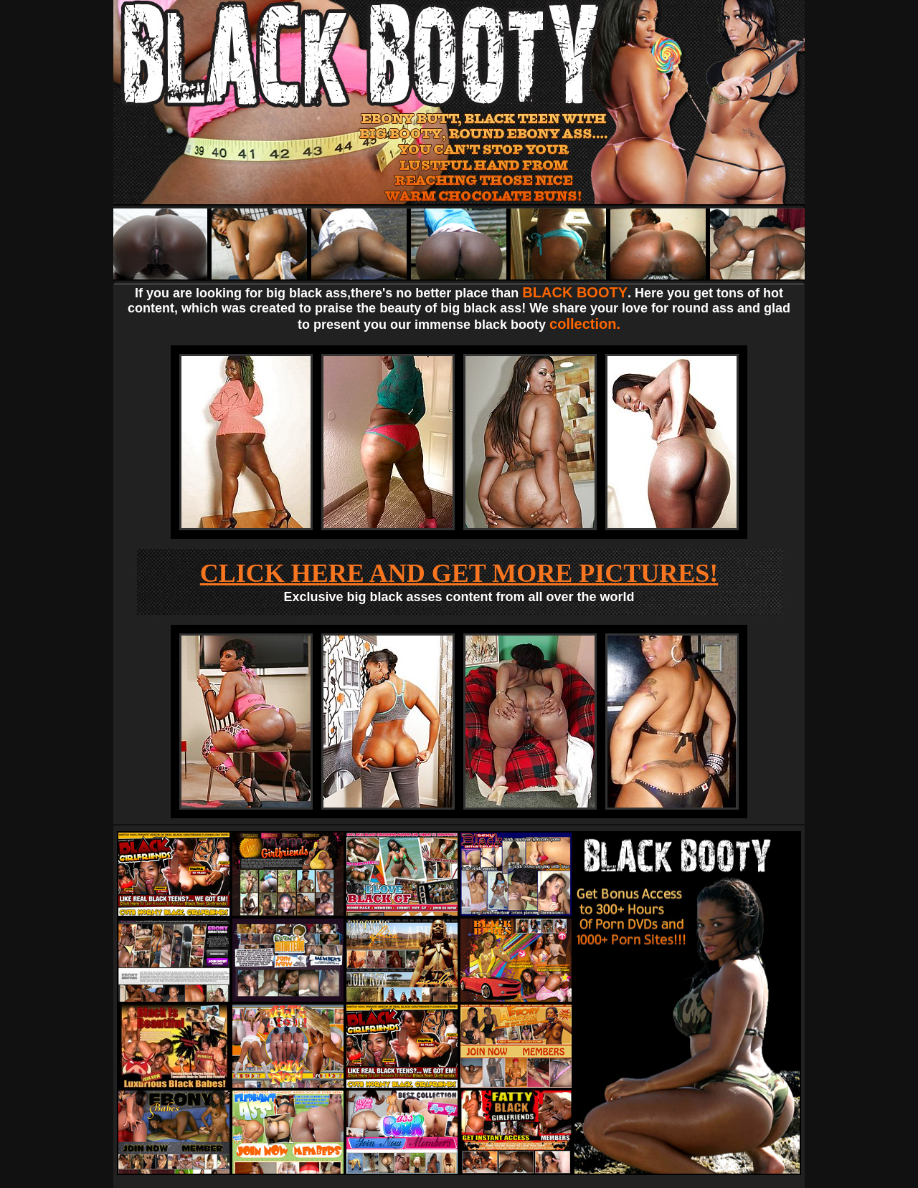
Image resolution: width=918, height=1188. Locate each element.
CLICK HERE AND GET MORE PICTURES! (459, 573)
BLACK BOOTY (575, 292)
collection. (584, 324)
